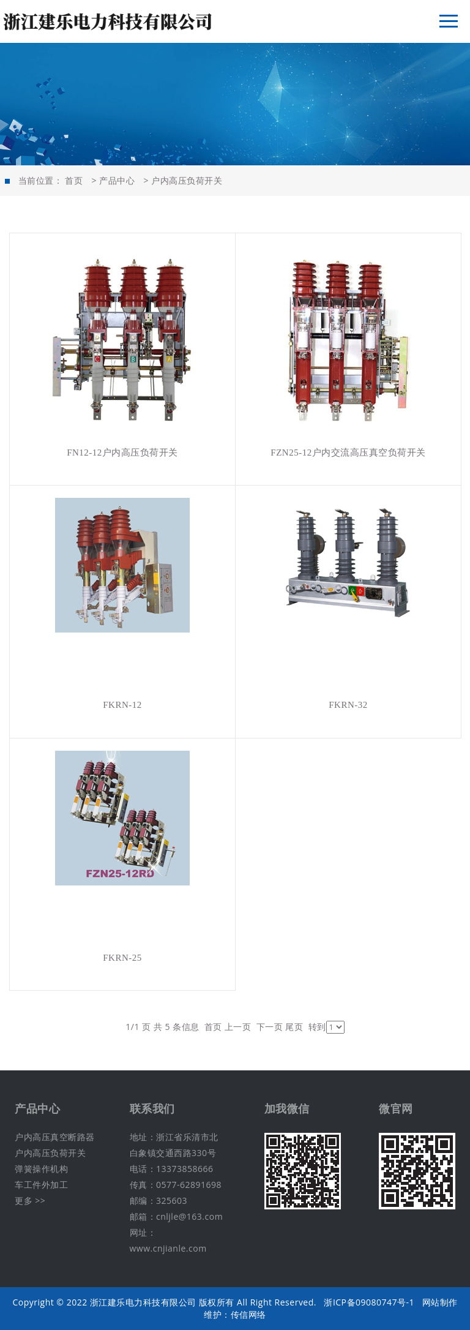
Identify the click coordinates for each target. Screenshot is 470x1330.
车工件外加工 (41, 1184)
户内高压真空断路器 (55, 1137)
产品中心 (117, 180)
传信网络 (248, 1314)
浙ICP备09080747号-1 (369, 1302)
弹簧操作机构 (41, 1168)
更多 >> (30, 1200)
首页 (74, 180)
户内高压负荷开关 (186, 180)
